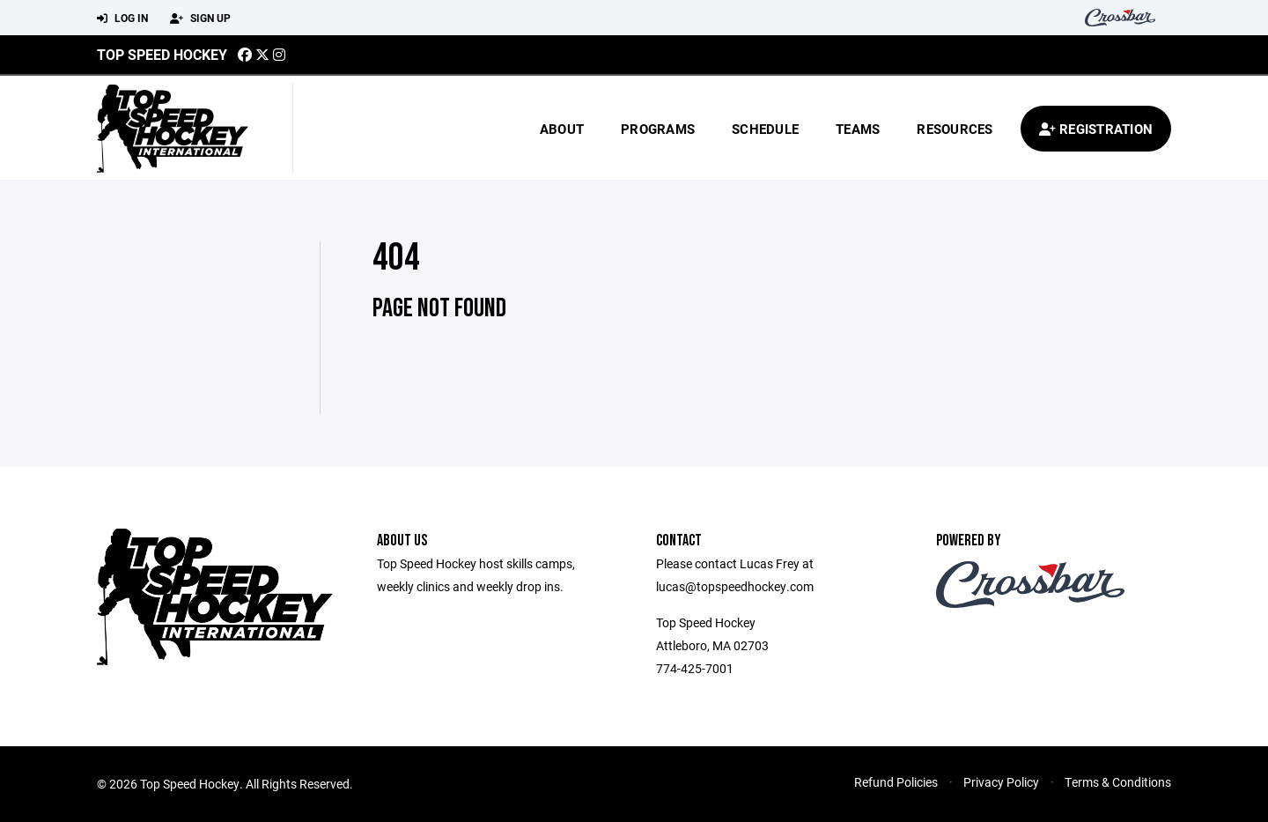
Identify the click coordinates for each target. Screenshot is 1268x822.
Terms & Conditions (1118, 782)
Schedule (765, 128)
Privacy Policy (1001, 782)
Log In (122, 18)
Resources (954, 128)
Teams (858, 128)
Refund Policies (896, 782)
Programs (658, 128)
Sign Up (200, 18)
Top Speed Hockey (162, 54)
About (562, 128)
